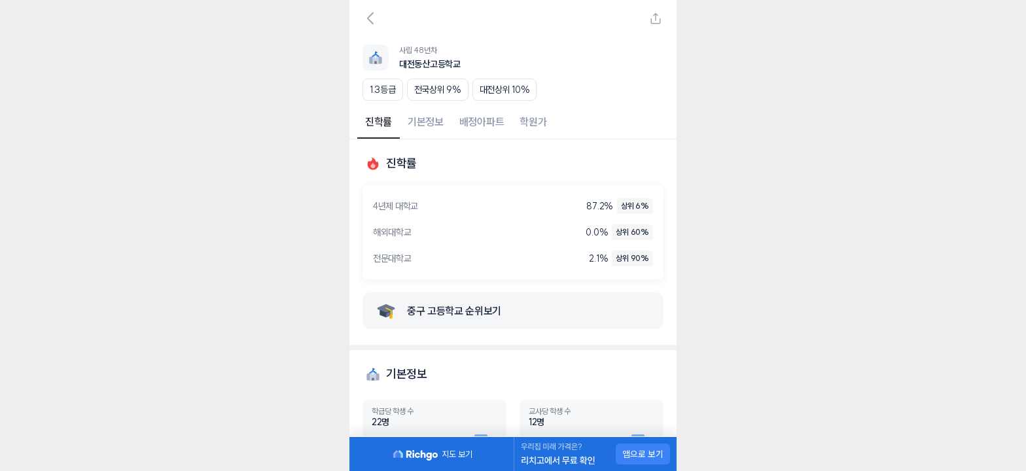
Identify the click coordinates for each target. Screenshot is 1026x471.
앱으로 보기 (642, 454)
